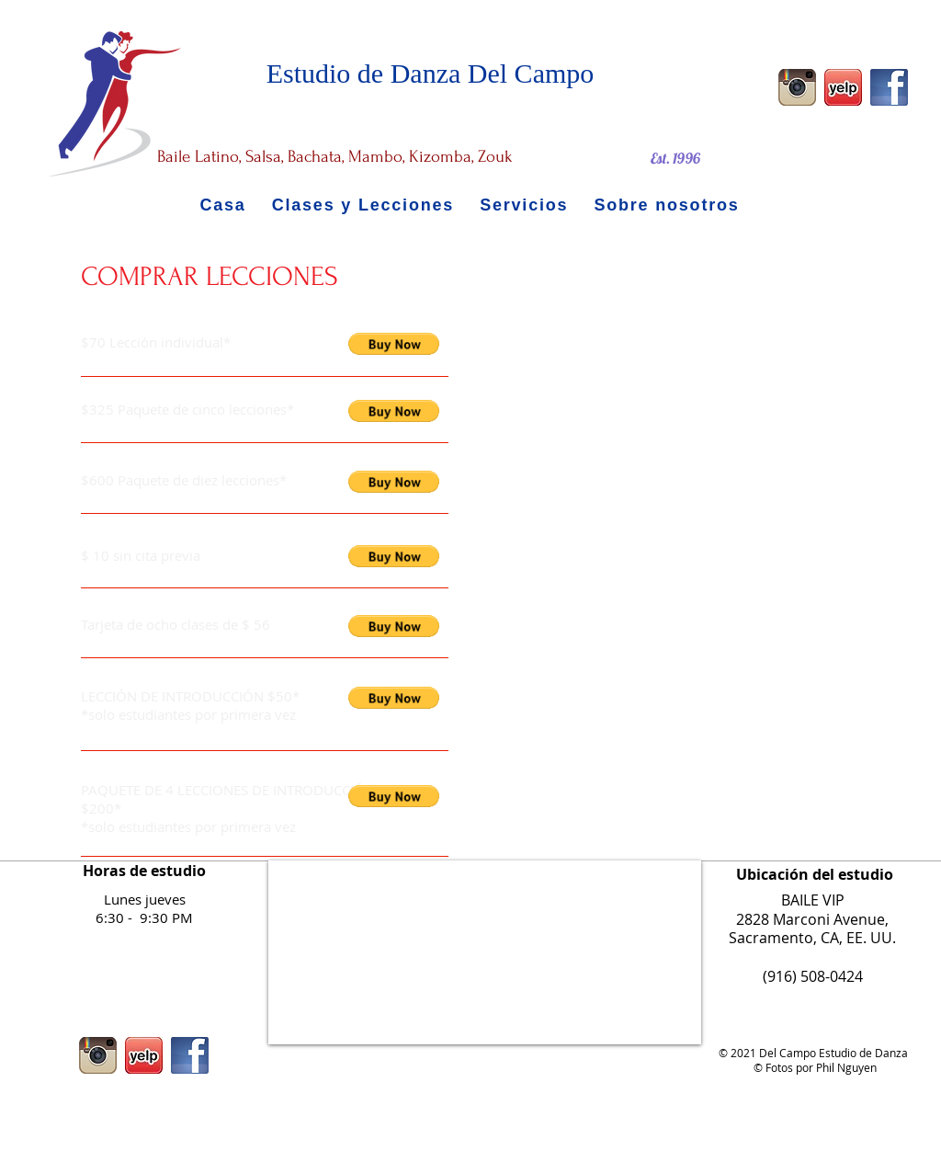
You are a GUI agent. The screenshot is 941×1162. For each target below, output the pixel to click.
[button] (393, 344)
